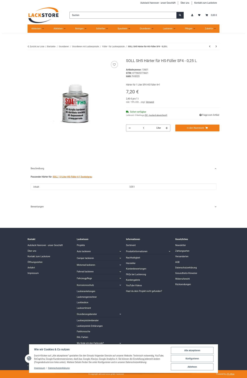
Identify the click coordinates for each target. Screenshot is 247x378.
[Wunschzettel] (199, 15)
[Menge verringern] (129, 128)
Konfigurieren (192, 358)
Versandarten (182, 256)
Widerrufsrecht (182, 279)
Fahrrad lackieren (85, 271)
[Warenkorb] (211, 15)
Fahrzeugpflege (84, 278)
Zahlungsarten (182, 251)
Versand (150, 102)
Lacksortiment (84, 308)
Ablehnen (192, 367)
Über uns (185, 3)
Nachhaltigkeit (133, 257)
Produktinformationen (136, 251)
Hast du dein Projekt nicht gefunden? (144, 291)
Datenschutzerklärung (59, 368)
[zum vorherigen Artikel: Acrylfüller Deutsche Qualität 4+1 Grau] (210, 46)
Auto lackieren (84, 251)
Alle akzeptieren (192, 350)
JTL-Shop (230, 374)
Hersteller (130, 263)
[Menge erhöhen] (166, 128)
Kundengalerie (133, 280)
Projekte (81, 245)
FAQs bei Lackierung (136, 274)
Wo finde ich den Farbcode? (90, 343)
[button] (192, 15)
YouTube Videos (134, 285)
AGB (177, 262)
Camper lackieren (85, 258)
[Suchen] (122, 15)
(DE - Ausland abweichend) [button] (156, 115)
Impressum (39, 368)
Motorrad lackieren (86, 265)
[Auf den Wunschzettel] (114, 64)
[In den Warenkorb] (30, 57)
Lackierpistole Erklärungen (90, 326)
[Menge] (143, 128)
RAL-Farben (82, 337)
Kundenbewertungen (136, 268)
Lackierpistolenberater (88, 320)
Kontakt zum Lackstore (205, 3)
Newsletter (180, 245)
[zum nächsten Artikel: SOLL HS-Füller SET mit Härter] (216, 46)
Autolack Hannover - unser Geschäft (157, 3)
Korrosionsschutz (85, 285)
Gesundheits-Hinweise (186, 273)
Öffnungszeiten (35, 262)
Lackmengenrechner (87, 297)
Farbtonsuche (83, 331)
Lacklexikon (83, 302)
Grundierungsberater (87, 314)
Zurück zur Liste (37, 46)
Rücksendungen (183, 284)
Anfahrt (31, 267)
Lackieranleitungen (86, 291)
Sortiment (131, 245)
